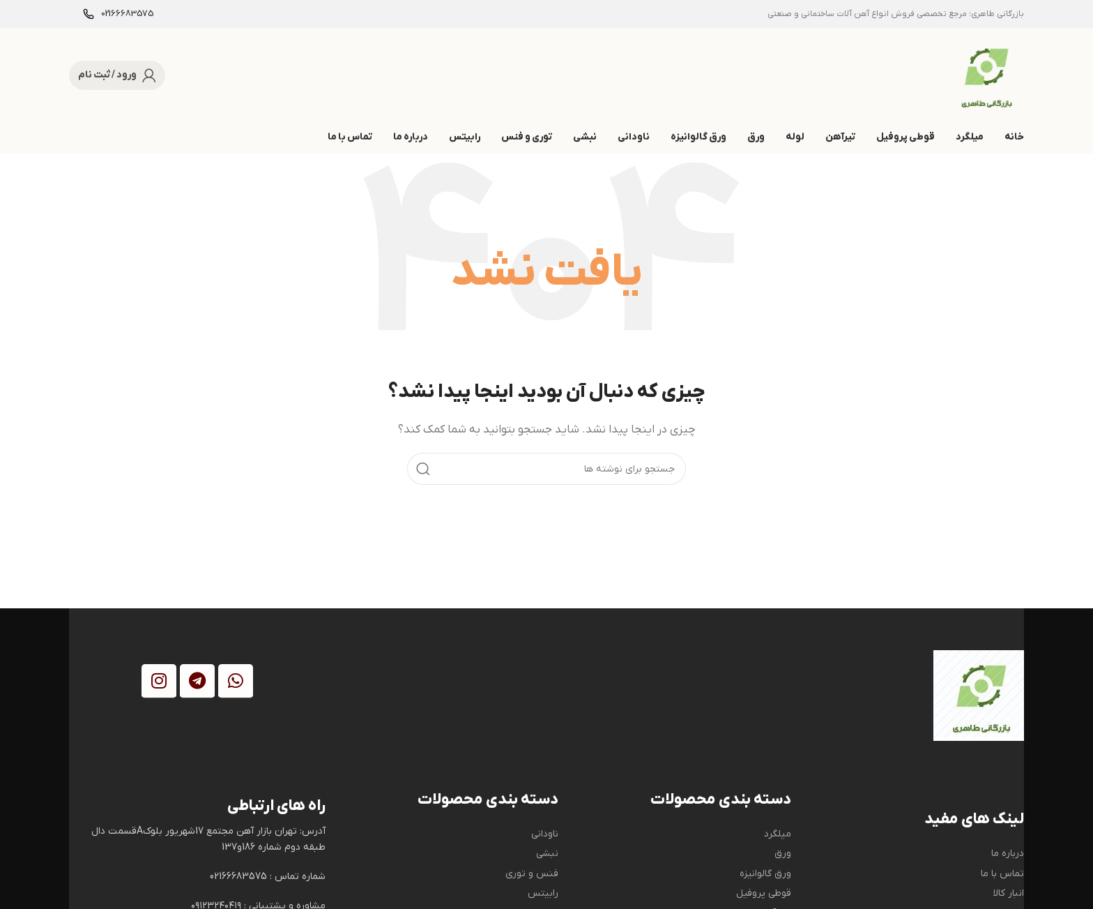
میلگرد (777, 834)
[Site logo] (984, 75)
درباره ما (1007, 853)
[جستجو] (546, 469)
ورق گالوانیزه (765, 873)
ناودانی (544, 834)
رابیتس (543, 893)
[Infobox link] (118, 14)
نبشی (547, 853)
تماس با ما (1002, 873)
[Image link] (978, 695)
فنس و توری (531, 873)
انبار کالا (1008, 893)
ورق (782, 853)
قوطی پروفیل (763, 893)
